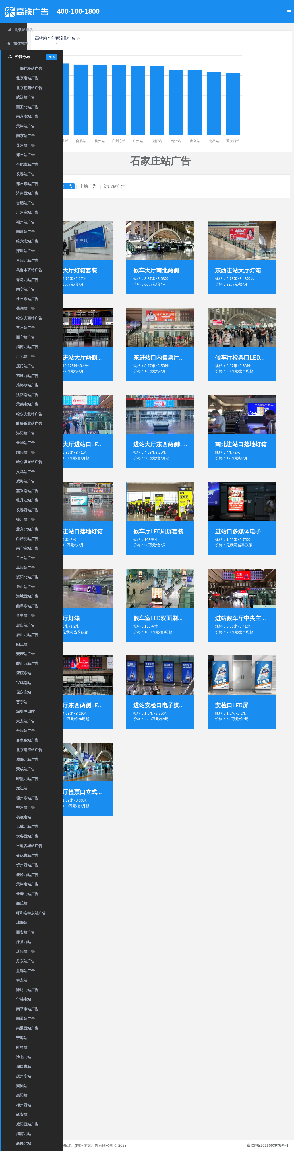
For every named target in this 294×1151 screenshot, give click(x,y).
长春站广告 (25, 174)
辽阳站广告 (25, 951)
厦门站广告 (25, 366)
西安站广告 (25, 932)
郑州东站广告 (27, 184)
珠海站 (21, 922)
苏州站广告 (25, 145)
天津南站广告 (27, 884)
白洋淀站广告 (27, 539)
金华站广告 (25, 443)
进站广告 (100, 186)
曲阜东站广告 (27, 606)
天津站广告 (25, 126)
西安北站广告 (27, 107)
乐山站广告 (25, 587)
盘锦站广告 (25, 971)
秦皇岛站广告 (27, 740)
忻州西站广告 (27, 865)
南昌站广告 (25, 231)
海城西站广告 (27, 596)
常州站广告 (25, 327)
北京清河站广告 (29, 750)
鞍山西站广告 (27, 663)
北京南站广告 (27, 78)
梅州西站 (23, 1105)
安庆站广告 (25, 654)
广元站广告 (25, 356)
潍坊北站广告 (27, 990)
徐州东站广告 (27, 299)
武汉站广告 (25, 97)
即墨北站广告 (27, 779)
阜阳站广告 (25, 567)
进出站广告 (151, 186)
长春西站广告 (27, 510)
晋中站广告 (25, 615)
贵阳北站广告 (27, 260)
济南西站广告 (27, 193)
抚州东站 (23, 1076)
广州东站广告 (27, 212)
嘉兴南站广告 (27, 491)
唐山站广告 (25, 625)
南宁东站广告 (27, 548)
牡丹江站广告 (27, 500)
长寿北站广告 (27, 894)
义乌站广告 (25, 472)
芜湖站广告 (25, 308)
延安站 (21, 1114)
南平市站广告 (27, 1009)
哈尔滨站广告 (27, 241)
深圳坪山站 (25, 711)
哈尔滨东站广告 (29, 462)
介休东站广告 (27, 855)
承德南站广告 (27, 404)
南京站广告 (25, 135)
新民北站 (23, 1143)
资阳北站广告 (27, 577)
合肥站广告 (25, 203)
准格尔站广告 (27, 385)
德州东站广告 (27, 798)
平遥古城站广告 (29, 846)
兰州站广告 (25, 558)
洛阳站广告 (25, 433)
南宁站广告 (25, 289)
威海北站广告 (27, 759)
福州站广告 (25, 222)
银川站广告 (25, 519)
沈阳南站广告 (27, 395)
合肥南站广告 (27, 164)
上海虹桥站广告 (29, 68)
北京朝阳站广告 (29, 88)
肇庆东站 (23, 673)
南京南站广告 (27, 116)
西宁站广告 (25, 337)
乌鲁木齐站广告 (29, 270)
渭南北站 (23, 1134)
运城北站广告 (27, 826)
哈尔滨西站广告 (29, 318)
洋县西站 (23, 942)
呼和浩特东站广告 (31, 913)
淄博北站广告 (27, 347)
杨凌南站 (23, 817)
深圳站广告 (25, 251)
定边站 (21, 788)
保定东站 (23, 692)
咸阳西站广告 (27, 1124)
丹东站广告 (25, 961)
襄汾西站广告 (27, 875)
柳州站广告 (25, 807)
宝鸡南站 (23, 683)
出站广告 (124, 186)
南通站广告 (25, 1018)
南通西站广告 (27, 1028)
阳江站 (21, 644)
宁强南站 (23, 999)
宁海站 (21, 1038)
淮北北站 (23, 1057)
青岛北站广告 (27, 280)
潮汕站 (21, 1086)
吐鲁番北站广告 (29, 423)
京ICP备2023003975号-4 (267, 1145)
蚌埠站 (21, 1047)
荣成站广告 (25, 769)
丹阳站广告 (25, 730)
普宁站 (21, 702)
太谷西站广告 (27, 836)
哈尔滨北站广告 (29, 414)
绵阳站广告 (25, 452)
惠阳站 (21, 1095)
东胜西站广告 (27, 376)
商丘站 (21, 903)
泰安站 (21, 980)
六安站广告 (25, 721)
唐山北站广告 (27, 635)
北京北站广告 (27, 529)
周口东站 (23, 1066)
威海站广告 (25, 481)
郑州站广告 (25, 155)
